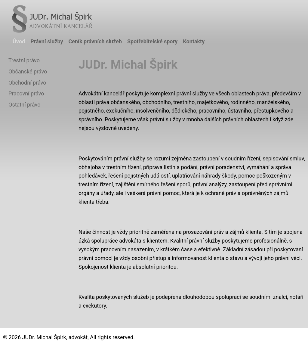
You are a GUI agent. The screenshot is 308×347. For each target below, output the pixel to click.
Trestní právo (24, 60)
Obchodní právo (27, 82)
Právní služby (46, 41)
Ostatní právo (24, 104)
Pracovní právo (26, 93)
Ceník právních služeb (95, 41)
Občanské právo (27, 71)
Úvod (19, 41)
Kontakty (194, 41)
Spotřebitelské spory (152, 41)
